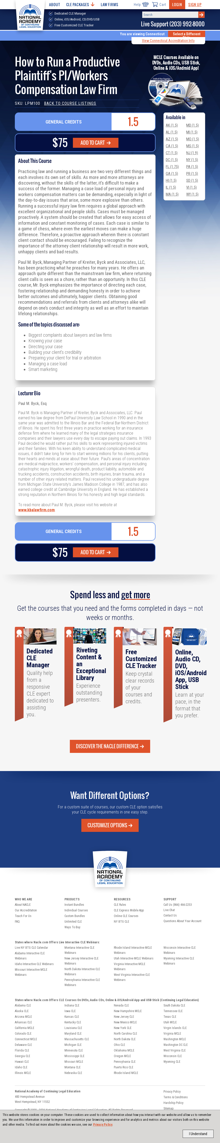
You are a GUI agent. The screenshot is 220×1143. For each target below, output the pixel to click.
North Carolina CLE (125, 1033)
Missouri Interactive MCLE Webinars (31, 972)
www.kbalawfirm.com (36, 509)
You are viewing (142, 34)
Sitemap (168, 1108)
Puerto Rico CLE (123, 1067)
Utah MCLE (170, 1022)
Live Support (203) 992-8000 (173, 24)
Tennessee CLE (173, 1011)
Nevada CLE (121, 1005)
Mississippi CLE (74, 1056)
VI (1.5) (191, 187)
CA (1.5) (172, 146)
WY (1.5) (192, 194)
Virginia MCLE (172, 1033)
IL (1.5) (171, 187)
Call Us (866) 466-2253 (177, 905)
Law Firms (109, 4)
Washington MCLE (174, 1039)
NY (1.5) (192, 159)
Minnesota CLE (73, 1050)
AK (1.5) (172, 125)
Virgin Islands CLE (175, 1028)
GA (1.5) (172, 173)
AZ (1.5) (172, 139)
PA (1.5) (192, 166)
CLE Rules (120, 905)
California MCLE (24, 1028)
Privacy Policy (103, 1124)
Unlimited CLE (73, 921)
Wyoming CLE (171, 1061)
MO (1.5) (192, 139)
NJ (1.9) (192, 153)
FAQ (17, 921)
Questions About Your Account (182, 921)
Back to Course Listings (70, 103)
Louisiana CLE (73, 1028)
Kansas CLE (71, 1016)
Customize (110, 825)
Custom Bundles (74, 916)
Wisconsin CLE (172, 1056)
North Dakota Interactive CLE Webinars (82, 971)
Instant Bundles (74, 905)
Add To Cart (96, 142)
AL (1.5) (172, 132)
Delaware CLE (23, 1045)
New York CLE (122, 1028)
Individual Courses (76, 910)
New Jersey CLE (124, 1016)
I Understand (198, 1134)
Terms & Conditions (175, 1097)
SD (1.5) (192, 180)
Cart (159, 4)
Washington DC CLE (175, 1045)
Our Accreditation (26, 910)
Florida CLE (22, 1050)
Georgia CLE (22, 1056)
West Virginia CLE (174, 1050)
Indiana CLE (71, 1005)
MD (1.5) (192, 125)
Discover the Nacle (110, 746)
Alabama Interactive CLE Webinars (30, 956)
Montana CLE (72, 1067)
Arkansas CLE (23, 1022)
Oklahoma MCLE (124, 1050)
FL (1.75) (172, 166)
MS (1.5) (192, 146)
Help (141, 4)
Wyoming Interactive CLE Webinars (178, 961)
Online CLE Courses (126, 916)
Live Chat (169, 910)
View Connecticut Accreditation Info (168, 41)
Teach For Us (23, 916)
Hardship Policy (173, 1103)
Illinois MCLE (23, 1073)
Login (177, 4)
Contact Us (170, 915)
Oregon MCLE (122, 1056)
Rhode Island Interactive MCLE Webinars (133, 950)
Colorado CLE (23, 1033)
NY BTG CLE (121, 921)
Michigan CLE (73, 1045)
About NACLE (23, 905)
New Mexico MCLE (125, 1022)
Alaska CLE (22, 1011)
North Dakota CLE (125, 1039)
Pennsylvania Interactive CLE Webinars (82, 982)
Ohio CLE (119, 1045)
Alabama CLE (23, 1005)
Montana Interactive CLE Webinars (79, 950)
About (54, 4)
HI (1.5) (171, 180)
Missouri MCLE (73, 1061)
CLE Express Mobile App (129, 910)
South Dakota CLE (174, 1005)
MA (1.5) (172, 194)
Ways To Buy (72, 927)
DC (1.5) (172, 159)
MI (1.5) (191, 132)
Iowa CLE (70, 1011)
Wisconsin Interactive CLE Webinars (179, 950)
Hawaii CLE (22, 1061)
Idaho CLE (21, 1067)
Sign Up (195, 4)
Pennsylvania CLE (125, 1061)
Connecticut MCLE (26, 1039)
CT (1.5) (172, 153)
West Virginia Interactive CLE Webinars (132, 977)
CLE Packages (80, 4)
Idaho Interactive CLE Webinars (34, 964)
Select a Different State (186, 36)
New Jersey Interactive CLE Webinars (81, 961)
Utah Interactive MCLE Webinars (133, 958)
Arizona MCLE (23, 1016)
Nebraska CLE (73, 1073)
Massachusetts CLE (76, 1039)
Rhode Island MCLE (126, 1073)
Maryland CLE (73, 1033)
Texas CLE (169, 1016)
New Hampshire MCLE (128, 1011)
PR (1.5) (192, 173)
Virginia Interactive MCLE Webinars (129, 966)
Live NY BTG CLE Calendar (31, 947)
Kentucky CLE (72, 1022)
